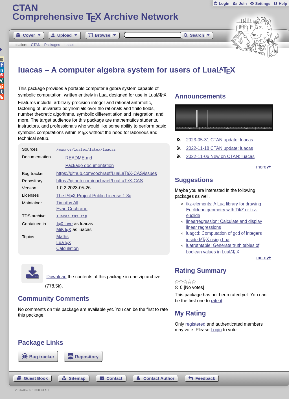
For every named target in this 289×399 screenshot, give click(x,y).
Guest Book (36, 378)
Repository (87, 356)
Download (56, 275)
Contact (114, 378)
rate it (216, 300)
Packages (52, 45)
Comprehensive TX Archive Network (148, 13)
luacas (69, 45)
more (261, 167)
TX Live (64, 222)
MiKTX (63, 228)
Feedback (205, 378)
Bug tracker (41, 356)
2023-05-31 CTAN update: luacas (219, 139)
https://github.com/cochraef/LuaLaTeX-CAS (99, 180)
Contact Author (158, 378)
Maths (62, 235)
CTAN (36, 45)
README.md (78, 157)
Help (283, 3)
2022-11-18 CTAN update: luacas (219, 148)
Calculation (67, 247)
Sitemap (77, 378)
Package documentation (89, 165)
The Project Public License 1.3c (93, 195)
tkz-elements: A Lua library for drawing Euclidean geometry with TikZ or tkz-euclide (223, 209)
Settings (262, 3)
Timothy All (67, 202)
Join (243, 3)
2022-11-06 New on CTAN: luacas (220, 156)
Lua (63, 241)
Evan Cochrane (71, 208)
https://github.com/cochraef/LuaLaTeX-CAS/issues (106, 172)
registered (195, 324)
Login (224, 3)
